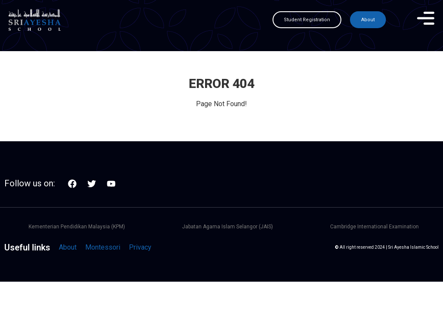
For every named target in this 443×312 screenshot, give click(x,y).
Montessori (102, 247)
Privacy (140, 247)
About (68, 247)
